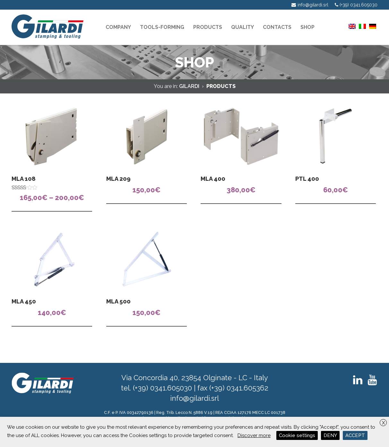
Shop (307, 27)
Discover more (254, 435)
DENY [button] (330, 435)
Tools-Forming (162, 27)
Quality (242, 27)
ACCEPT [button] (355, 435)
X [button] (383, 423)
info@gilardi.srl (194, 398)
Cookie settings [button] (297, 435)
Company (118, 27)
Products (207, 27)
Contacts (277, 27)
